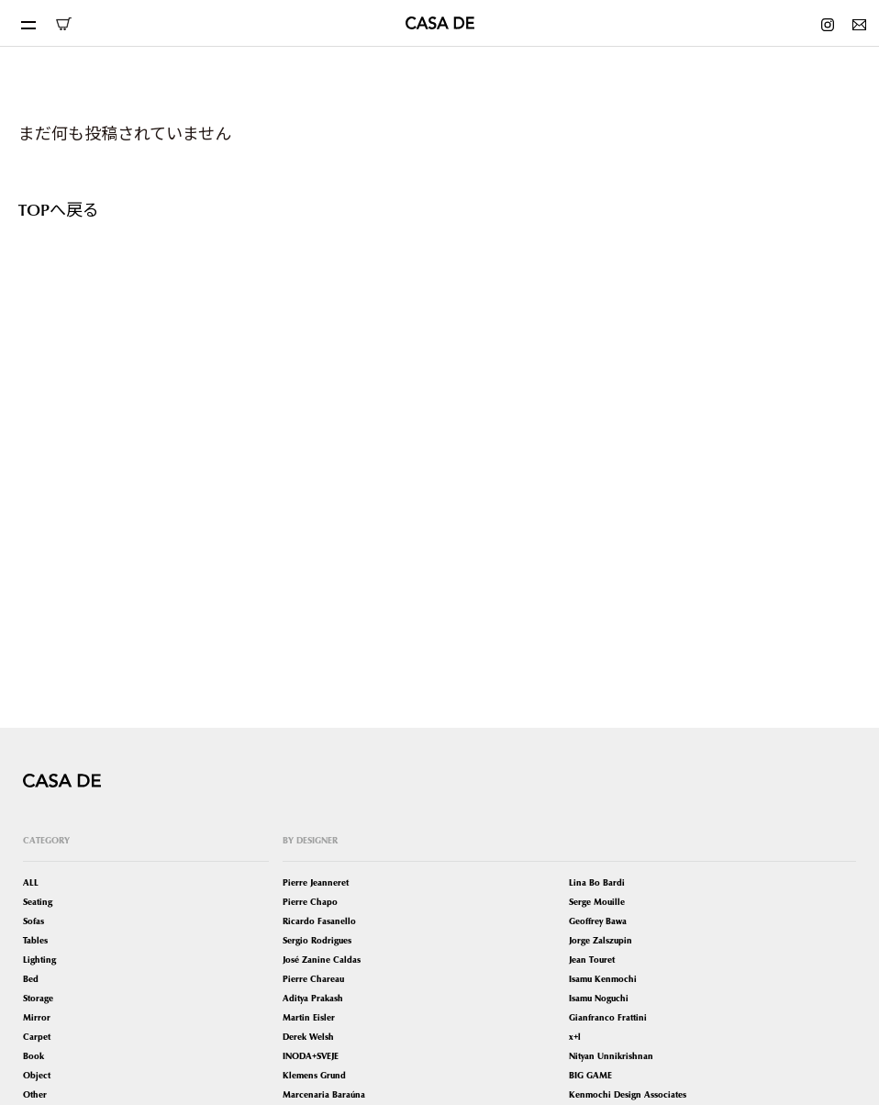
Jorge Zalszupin (600, 940)
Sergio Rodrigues (317, 940)
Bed (31, 979)
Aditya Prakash (313, 998)
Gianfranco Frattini (608, 1017)
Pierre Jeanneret (316, 882)
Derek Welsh (308, 1037)
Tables (35, 940)
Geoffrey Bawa (598, 921)
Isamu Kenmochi (603, 979)
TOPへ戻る (58, 208)
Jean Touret (592, 959)
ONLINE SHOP (63, 23)
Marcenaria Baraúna (324, 1094)
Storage (38, 998)
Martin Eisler (309, 1017)
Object (36, 1075)
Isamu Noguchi (599, 998)
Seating (37, 902)
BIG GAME (590, 1075)
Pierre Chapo (310, 902)
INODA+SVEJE (311, 1056)
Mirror (36, 1017)
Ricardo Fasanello (319, 921)
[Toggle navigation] (27, 23)
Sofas (33, 921)
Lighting (39, 959)
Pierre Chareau (313, 979)
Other (35, 1094)
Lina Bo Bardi (597, 882)
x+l (575, 1037)
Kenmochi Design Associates (627, 1094)
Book (33, 1056)
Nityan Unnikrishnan (611, 1056)
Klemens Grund (314, 1075)
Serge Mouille (597, 902)
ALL (31, 882)
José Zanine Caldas (322, 959)
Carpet (36, 1037)
